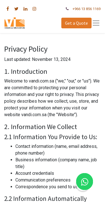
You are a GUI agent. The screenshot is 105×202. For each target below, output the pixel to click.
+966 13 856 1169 (87, 9)
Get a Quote (76, 23)
